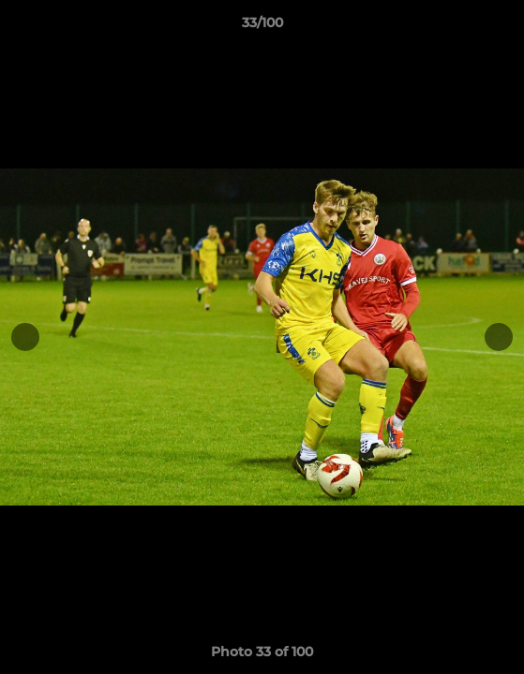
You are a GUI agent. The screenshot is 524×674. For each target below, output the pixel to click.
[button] (501, 27)
